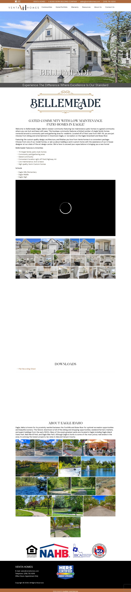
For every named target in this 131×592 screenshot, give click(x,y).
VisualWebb (65, 591)
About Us (98, 7)
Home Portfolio (61, 7)
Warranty (74, 7)
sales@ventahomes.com (90, 1)
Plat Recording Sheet (27, 369)
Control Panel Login (73, 591)
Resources (86, 7)
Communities (47, 7)
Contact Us (109, 7)
